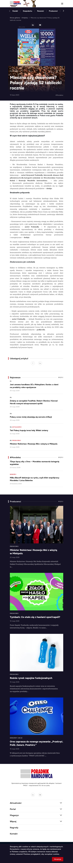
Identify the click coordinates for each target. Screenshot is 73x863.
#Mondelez (59, 95)
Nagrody (14, 827)
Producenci (53, 11)
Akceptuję (57, 859)
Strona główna (15, 18)
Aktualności (17, 427)
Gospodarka (27, 11)
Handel (15, 11)
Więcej (60, 377)
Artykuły (25, 18)
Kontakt (14, 833)
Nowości (40, 11)
